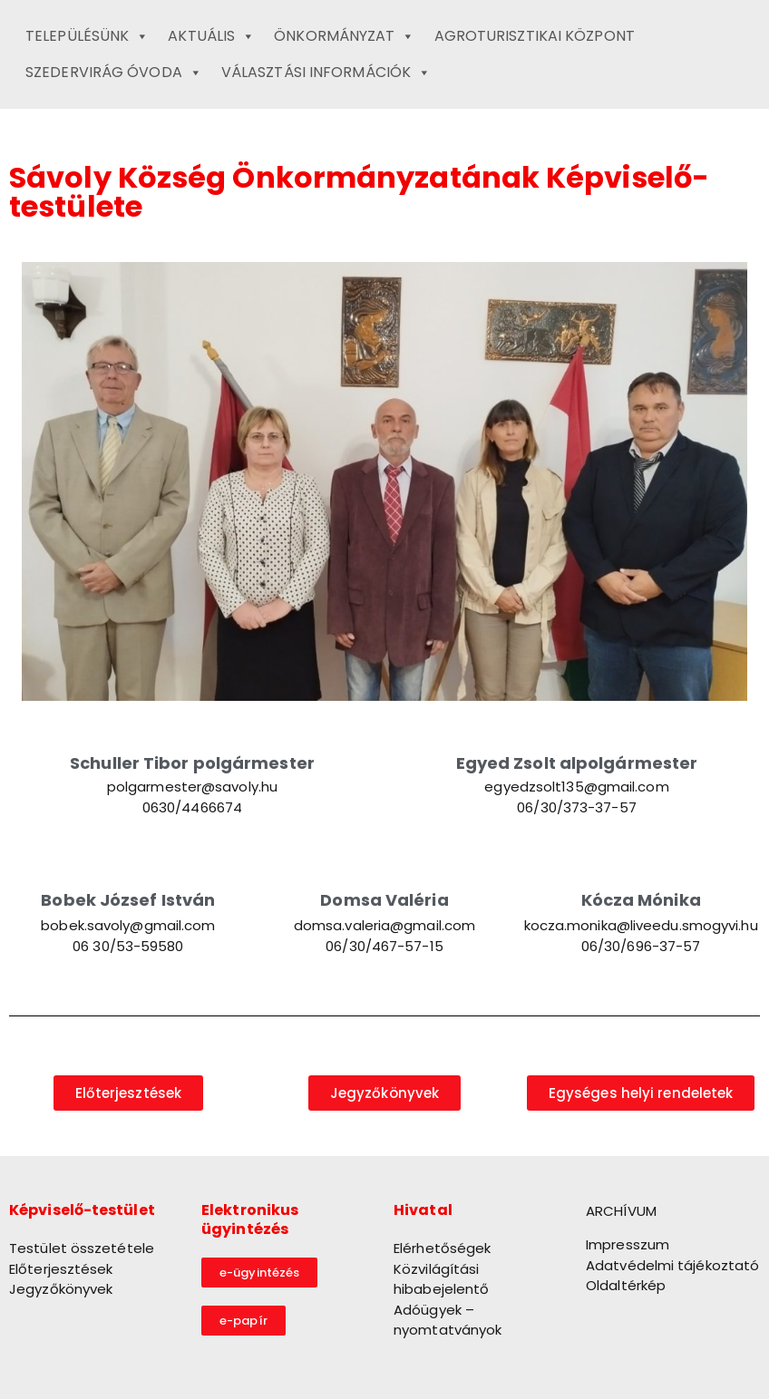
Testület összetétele (81, 1248)
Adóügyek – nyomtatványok (447, 1320)
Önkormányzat (344, 36)
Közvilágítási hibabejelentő (441, 1279)
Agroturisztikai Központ (534, 35)
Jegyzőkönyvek (60, 1288)
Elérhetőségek (442, 1248)
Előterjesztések (61, 1268)
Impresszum (627, 1244)
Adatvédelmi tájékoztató (672, 1265)
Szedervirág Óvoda (113, 72)
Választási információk (326, 72)
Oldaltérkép (626, 1285)
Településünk (87, 36)
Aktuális (211, 36)
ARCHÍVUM (621, 1210)
